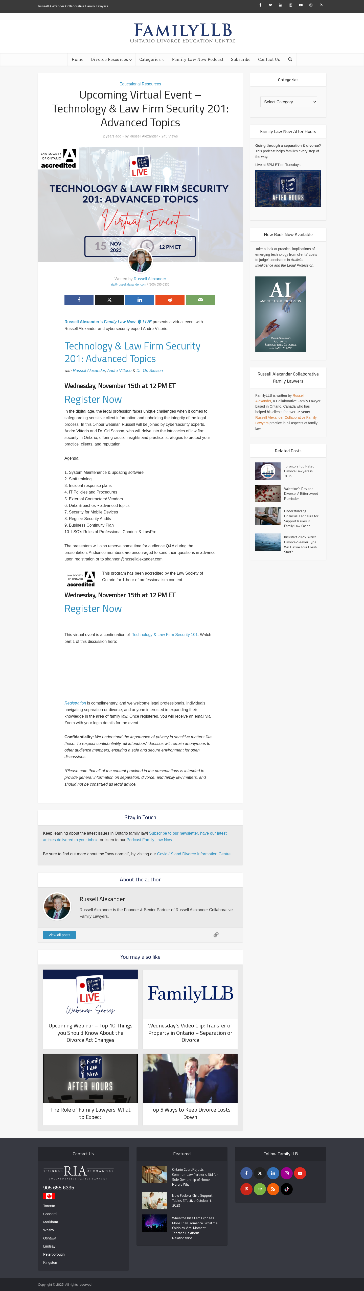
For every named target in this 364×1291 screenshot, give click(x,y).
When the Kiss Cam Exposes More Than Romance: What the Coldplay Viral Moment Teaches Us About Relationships (193, 1228)
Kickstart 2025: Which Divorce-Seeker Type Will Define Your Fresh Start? (300, 545)
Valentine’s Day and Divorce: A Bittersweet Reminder (301, 493)
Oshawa (49, 1238)
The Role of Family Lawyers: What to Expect (90, 1113)
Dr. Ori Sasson (149, 370)
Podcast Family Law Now (149, 840)
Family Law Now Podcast (197, 59)
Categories (150, 59)
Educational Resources (140, 84)
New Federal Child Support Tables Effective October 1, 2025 (192, 1201)
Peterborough (54, 1254)
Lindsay (49, 1246)
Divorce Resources (109, 59)
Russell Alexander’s (84, 322)
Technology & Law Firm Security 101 (165, 634)
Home (77, 59)
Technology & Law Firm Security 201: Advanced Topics (132, 352)
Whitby (48, 1230)
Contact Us (269, 59)
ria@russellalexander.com (128, 284)
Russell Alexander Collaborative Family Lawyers (73, 6)
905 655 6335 (58, 1187)
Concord (50, 1214)
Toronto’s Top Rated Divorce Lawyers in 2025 (299, 471)
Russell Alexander (144, 136)
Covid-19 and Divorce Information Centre (194, 854)
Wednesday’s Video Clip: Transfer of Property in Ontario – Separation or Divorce (190, 1032)
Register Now (93, 399)
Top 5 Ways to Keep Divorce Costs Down (190, 1113)
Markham (50, 1222)
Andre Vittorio (119, 370)
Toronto (49, 1206)
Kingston (50, 1262)
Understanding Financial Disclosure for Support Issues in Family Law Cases (299, 518)
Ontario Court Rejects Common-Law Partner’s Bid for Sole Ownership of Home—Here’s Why (194, 1177)
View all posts (59, 935)
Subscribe (241, 59)
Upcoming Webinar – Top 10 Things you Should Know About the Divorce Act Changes (90, 1032)
